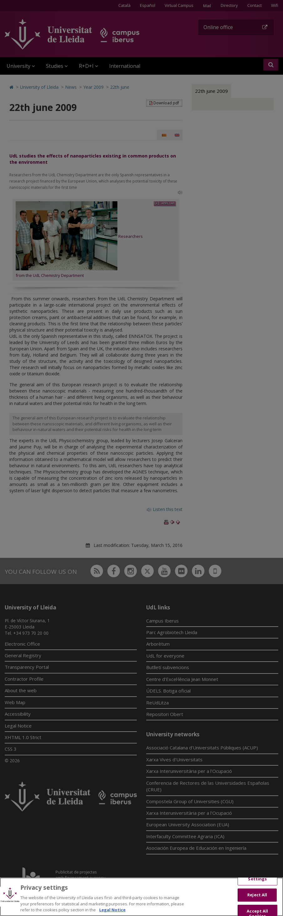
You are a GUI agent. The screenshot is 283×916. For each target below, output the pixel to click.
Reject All (257, 900)
